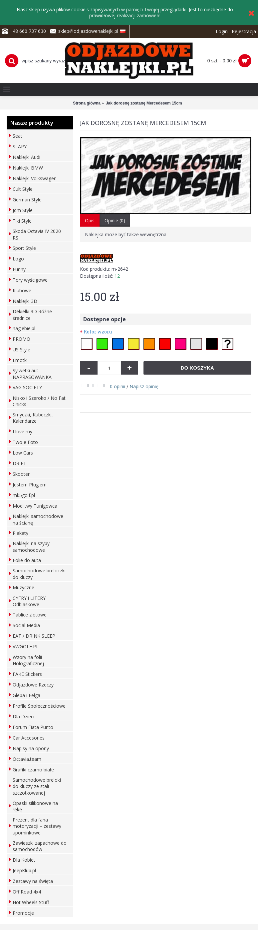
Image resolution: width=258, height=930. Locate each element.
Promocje (23, 913)
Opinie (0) (115, 220)
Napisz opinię (143, 386)
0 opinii (117, 386)
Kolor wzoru (98, 331)
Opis (90, 220)
